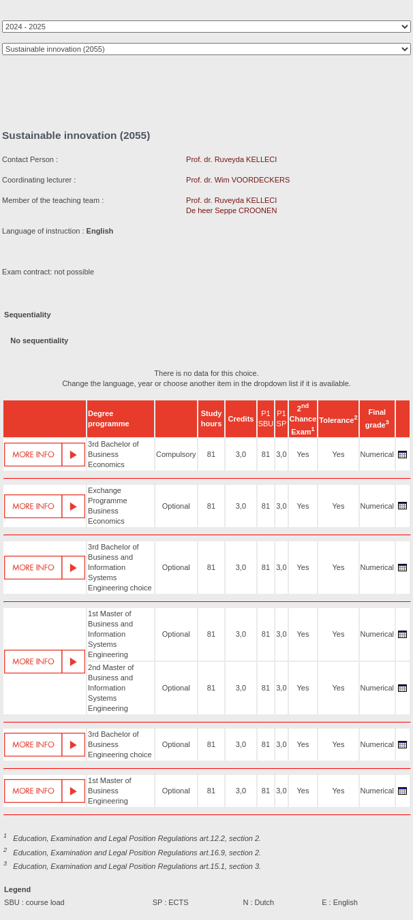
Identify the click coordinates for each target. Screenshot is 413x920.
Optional (176, 506)
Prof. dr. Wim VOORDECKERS (238, 180)
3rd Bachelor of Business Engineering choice (120, 744)
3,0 (241, 454)
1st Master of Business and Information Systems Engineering (110, 634)
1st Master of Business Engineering (110, 790)
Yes (302, 454)
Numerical (378, 454)
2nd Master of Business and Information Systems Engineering (111, 687)
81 (211, 454)
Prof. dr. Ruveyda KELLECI (231, 159)
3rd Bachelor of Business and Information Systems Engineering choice (120, 567)
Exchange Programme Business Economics (107, 505)
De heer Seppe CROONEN (231, 210)
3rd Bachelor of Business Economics (113, 454)
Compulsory (176, 454)
